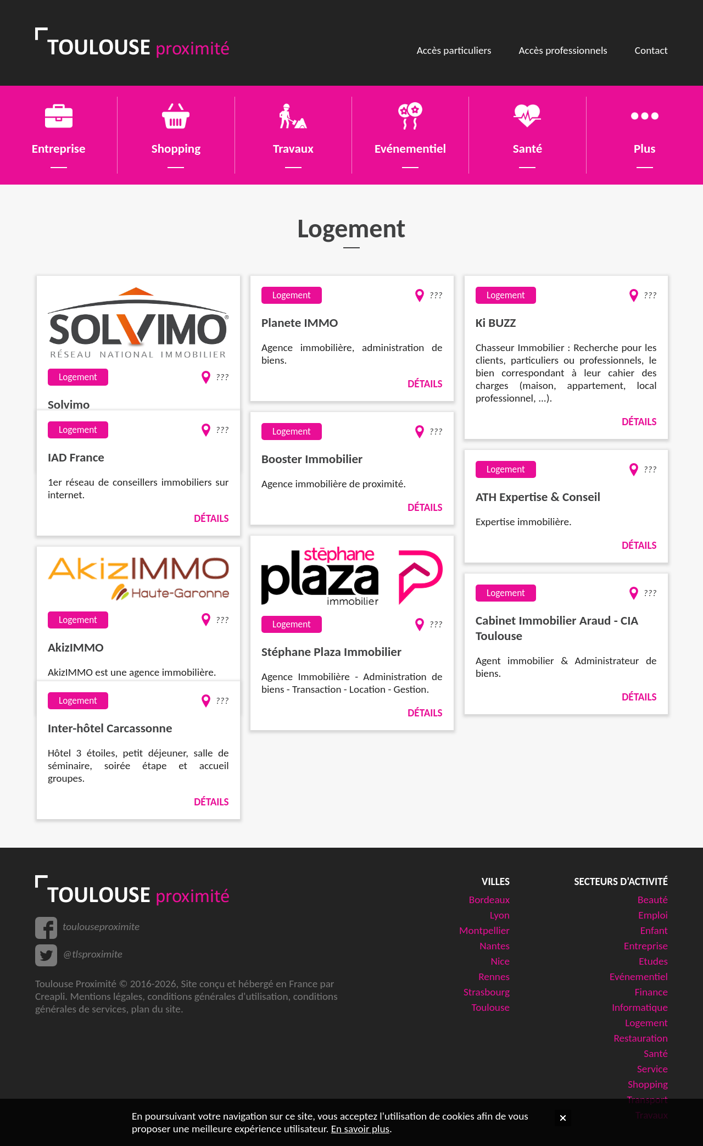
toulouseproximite (101, 926)
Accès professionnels (562, 50)
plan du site (156, 1009)
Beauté (653, 899)
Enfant (654, 930)
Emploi (653, 915)
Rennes (494, 976)
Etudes (653, 961)
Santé (656, 1053)
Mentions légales (106, 996)
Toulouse (491, 1007)
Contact (651, 50)
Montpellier (484, 930)
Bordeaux (489, 899)
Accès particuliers (454, 50)
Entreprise (646, 945)
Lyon (500, 915)
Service (652, 1068)
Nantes (494, 945)
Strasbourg (487, 992)
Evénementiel (639, 976)
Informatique (640, 1007)
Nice (500, 961)
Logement (646, 1022)
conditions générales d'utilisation (217, 996)
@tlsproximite (92, 954)
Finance (651, 992)
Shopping (648, 1084)
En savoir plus (360, 1128)
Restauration (640, 1038)
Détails (425, 383)
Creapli (50, 996)
